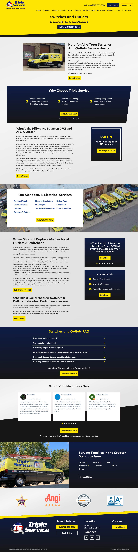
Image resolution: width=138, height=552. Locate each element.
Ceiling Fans (61, 201)
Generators (61, 205)
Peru (109, 462)
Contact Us (126, 5)
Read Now (104, 258)
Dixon (81, 469)
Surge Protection (63, 209)
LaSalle (96, 462)
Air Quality (101, 10)
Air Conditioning (89, 10)
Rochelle (98, 466)
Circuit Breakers (20, 205)
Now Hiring (120, 527)
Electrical (110, 10)
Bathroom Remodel (59, 10)
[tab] (69, 338)
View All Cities (86, 477)
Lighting (17, 209)
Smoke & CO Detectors (45, 209)
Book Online (113, 5)
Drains (70, 10)
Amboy (113, 466)
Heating (78, 10)
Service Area (126, 10)
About (38, 10)
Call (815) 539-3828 (69, 114)
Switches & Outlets (22, 212)
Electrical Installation (44, 201)
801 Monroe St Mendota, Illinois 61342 (92, 527)
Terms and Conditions (116, 549)
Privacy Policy (125, 549)
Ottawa (82, 462)
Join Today (104, 295)
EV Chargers (40, 205)
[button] (62, 423)
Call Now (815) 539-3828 (95, 5)
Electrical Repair (20, 201)
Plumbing (46, 10)
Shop (118, 10)
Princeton (83, 466)
